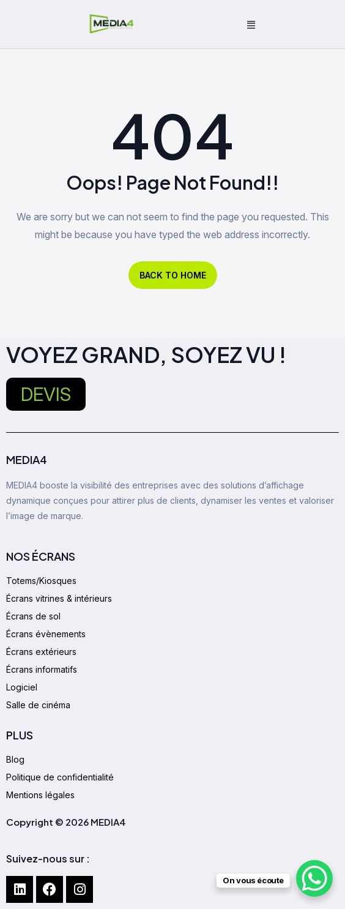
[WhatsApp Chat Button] (314, 878)
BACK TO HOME (172, 275)
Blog (15, 759)
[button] (251, 24)
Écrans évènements (46, 634)
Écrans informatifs (41, 669)
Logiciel (21, 687)
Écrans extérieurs (41, 651)
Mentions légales (40, 795)
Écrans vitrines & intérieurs (59, 598)
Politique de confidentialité (60, 777)
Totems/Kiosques (41, 580)
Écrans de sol (33, 616)
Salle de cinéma (38, 705)
